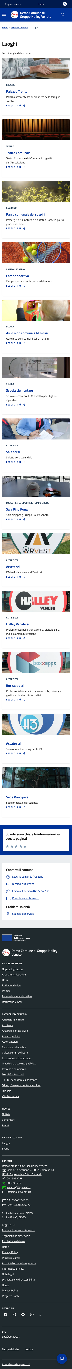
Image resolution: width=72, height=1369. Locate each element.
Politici (6, 991)
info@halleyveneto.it (19, 1192)
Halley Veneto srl (18, 624)
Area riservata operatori (16, 1364)
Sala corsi (13, 452)
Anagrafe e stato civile (15, 1031)
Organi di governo (12, 969)
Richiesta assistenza (13, 1241)
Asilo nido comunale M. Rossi (27, 333)
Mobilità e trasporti (13, 1074)
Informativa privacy (13, 1269)
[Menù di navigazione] (4, 14)
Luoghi (6, 1143)
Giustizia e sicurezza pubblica (19, 1063)
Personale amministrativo (17, 996)
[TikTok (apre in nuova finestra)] (40, 1314)
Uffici (5, 980)
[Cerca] (63, 15)
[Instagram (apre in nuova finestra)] (14, 1314)
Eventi (5, 1148)
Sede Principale (17, 797)
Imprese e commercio (14, 1069)
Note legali (8, 1274)
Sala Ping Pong (17, 509)
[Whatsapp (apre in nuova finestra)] (31, 1314)
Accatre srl (13, 743)
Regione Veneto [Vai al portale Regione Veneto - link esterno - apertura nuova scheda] (13, 4)
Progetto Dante (11, 1258)
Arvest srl (13, 567)
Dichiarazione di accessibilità (18, 1279)
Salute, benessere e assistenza (19, 1080)
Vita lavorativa (10, 1096)
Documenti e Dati (12, 1002)
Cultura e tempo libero (15, 1052)
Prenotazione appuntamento (18, 1230)
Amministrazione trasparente (19, 1263)
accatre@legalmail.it (18, 1187)
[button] (41, 4)
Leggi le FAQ (9, 1225)
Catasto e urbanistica (14, 1047)
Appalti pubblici (11, 1036)
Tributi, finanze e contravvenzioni (21, 1085)
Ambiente (7, 1025)
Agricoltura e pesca (13, 1020)
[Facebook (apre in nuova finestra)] (5, 1314)
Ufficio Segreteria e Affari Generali (22, 1174)
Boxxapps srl (15, 686)
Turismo (6, 1091)
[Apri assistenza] (62, 1359)
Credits (29, 1349)
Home (5, 1247)
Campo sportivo (17, 276)
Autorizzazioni (10, 1042)
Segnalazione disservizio (16, 1236)
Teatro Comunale (18, 153)
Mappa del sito (10, 1349)
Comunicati (8, 1120)
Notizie (6, 1114)
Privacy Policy (10, 1252)
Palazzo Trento (16, 91)
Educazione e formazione (16, 1058)
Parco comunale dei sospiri (25, 214)
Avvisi (5, 1125)
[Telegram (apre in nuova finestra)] (23, 1314)
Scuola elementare (19, 390)
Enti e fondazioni (11, 985)
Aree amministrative (14, 974)
